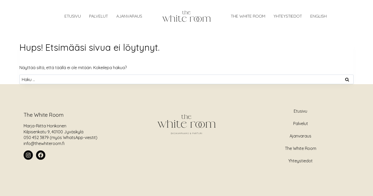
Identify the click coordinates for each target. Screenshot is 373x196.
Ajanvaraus (300, 136)
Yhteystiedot (288, 16)
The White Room (248, 16)
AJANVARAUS (129, 16)
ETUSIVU (72, 16)
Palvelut (98, 16)
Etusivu (300, 111)
